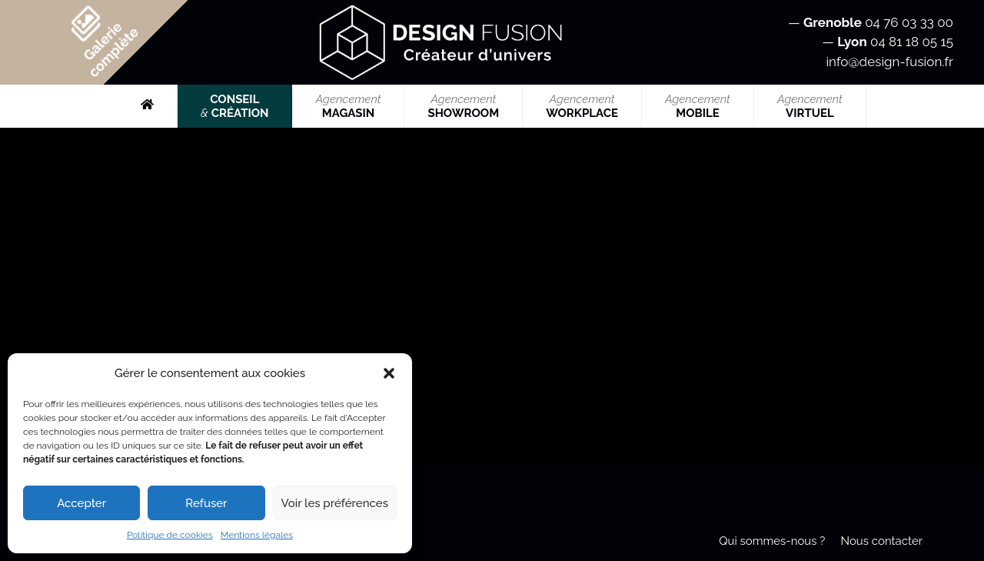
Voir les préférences (334, 503)
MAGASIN (348, 106)
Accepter (81, 503)
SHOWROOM (463, 106)
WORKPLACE (582, 106)
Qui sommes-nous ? (772, 541)
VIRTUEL (810, 106)
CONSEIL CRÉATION (234, 106)
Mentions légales (257, 534)
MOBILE (697, 106)
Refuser (206, 503)
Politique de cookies (170, 534)
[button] (389, 373)
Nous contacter (881, 541)
